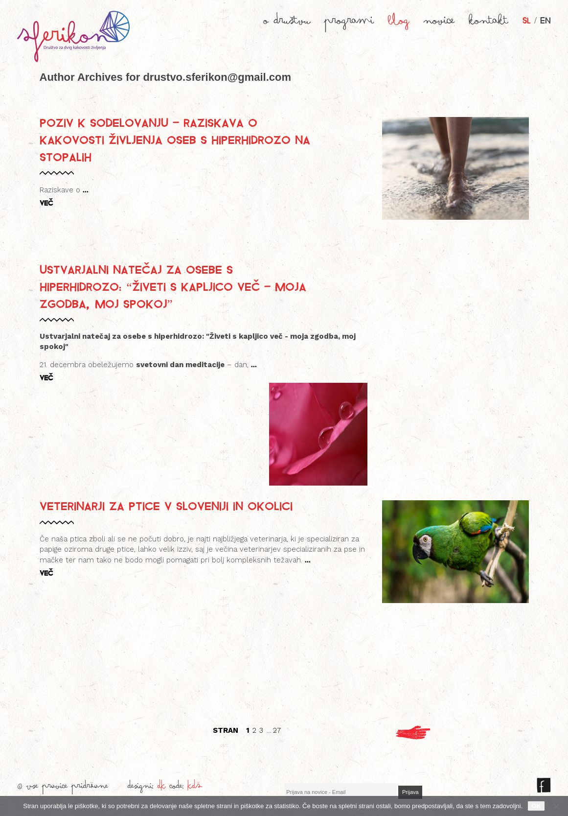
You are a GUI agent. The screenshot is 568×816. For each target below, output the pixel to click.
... (86, 189)
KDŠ (195, 788)
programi (349, 23)
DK (162, 788)
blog (398, 23)
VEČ (46, 203)
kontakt (488, 23)
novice (439, 23)
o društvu (287, 23)
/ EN (537, 19)
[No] (556, 806)
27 (277, 730)
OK (536, 806)
